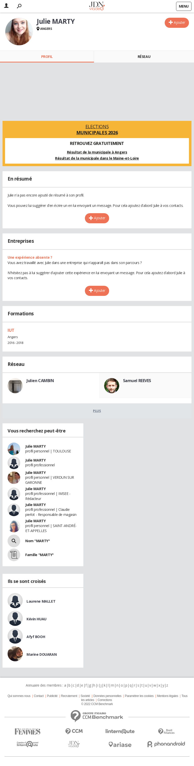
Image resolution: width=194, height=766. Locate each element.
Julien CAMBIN (40, 380)
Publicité (52, 696)
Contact (38, 696)
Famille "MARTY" (39, 554)
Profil (47, 56)
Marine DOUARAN (42, 654)
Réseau (144, 56)
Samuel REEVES (137, 380)
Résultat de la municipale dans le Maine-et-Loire (97, 158)
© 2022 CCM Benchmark (97, 704)
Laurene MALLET (41, 601)
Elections (97, 129)
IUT (11, 330)
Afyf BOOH (36, 636)
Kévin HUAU (36, 619)
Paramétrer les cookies (139, 696)
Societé (85, 696)
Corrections (105, 700)
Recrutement (69, 696)
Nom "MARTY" (37, 540)
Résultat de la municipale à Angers (97, 152)
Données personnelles (107, 696)
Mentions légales (167, 696)
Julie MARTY (35, 446)
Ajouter (179, 22)
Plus (97, 410)
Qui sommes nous (19, 696)
